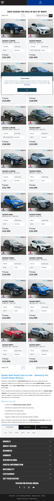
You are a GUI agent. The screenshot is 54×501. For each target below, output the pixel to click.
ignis (5, 433)
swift (28, 433)
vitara (33, 433)
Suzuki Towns (27, 427)
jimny (10, 433)
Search (40, 2)
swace (23, 433)
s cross (16, 433)
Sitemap (43, 496)
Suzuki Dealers (44, 427)
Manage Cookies (36, 496)
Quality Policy (12, 496)
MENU (2, 2)
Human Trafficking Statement (24, 496)
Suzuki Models (9, 427)
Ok (27, 90)
